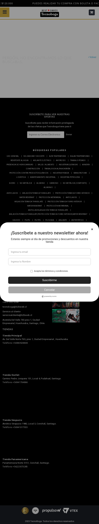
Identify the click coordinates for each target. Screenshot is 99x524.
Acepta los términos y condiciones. (51, 271)
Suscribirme (49, 280)
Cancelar (49, 289)
